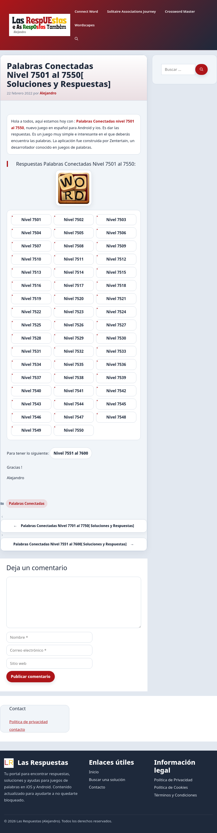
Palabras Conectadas (26, 503)
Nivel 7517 (74, 285)
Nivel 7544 (74, 404)
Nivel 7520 (74, 298)
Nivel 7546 (31, 417)
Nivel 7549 (31, 430)
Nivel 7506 (116, 232)
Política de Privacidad (173, 779)
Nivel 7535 (74, 364)
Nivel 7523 (74, 311)
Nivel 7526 (74, 325)
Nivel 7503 (116, 219)
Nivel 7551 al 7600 (70, 453)
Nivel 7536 (116, 364)
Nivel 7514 (74, 272)
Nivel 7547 (74, 417)
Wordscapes (85, 25)
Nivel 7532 (74, 351)
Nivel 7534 (31, 364)
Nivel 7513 (31, 272)
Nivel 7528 (31, 338)
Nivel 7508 (74, 246)
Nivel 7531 (31, 351)
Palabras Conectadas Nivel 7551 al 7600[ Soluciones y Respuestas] (70, 544)
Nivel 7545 (116, 404)
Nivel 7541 (74, 390)
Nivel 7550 (74, 430)
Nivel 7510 (31, 259)
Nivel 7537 (31, 377)
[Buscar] (201, 69)
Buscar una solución (107, 779)
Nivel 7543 (31, 404)
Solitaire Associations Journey (131, 11)
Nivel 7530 (116, 338)
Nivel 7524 (116, 311)
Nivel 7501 (31, 219)
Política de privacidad (28, 721)
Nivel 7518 (116, 285)
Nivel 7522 (31, 311)
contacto (17, 729)
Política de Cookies (171, 787)
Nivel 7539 (116, 377)
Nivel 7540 (31, 390)
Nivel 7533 (116, 351)
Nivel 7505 (74, 232)
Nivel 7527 (116, 325)
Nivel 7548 (116, 417)
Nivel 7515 (116, 272)
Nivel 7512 (116, 259)
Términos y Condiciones (175, 795)
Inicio (94, 771)
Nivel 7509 (116, 246)
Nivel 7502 (74, 219)
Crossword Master (180, 11)
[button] (76, 38)
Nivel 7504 (31, 232)
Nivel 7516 (31, 285)
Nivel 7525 (31, 325)
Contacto (97, 787)
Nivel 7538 (74, 377)
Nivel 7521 (116, 298)
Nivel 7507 (31, 246)
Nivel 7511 (74, 259)
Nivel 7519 (31, 298)
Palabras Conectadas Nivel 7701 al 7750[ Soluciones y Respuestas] (77, 525)
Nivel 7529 (74, 338)
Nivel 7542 (116, 390)
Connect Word (86, 11)
